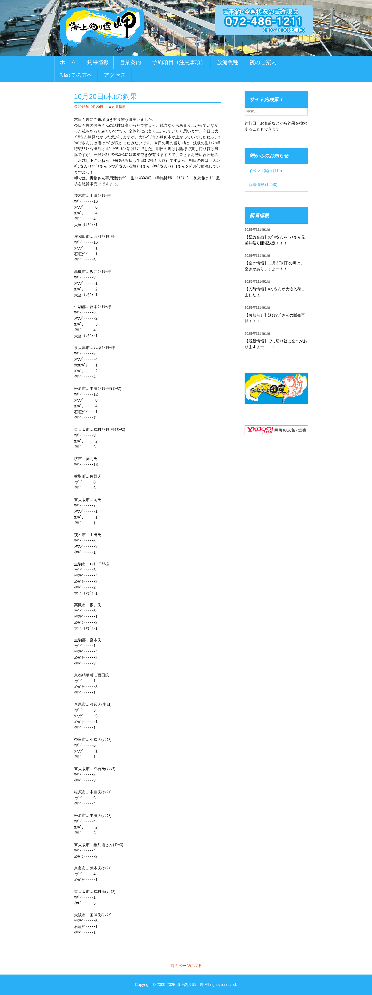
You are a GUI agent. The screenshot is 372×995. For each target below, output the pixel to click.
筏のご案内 (263, 62)
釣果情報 (98, 62)
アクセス (115, 75)
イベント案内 (260, 171)
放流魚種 (227, 62)
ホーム (68, 62)
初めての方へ (76, 75)
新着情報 (256, 185)
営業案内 (130, 62)
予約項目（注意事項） (179, 62)
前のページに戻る (186, 966)
